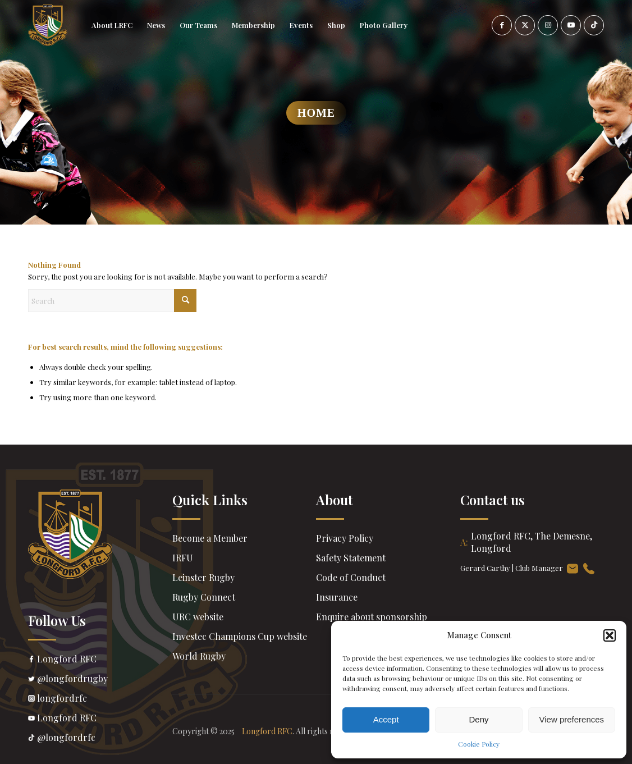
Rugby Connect (203, 597)
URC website (197, 617)
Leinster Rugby (203, 577)
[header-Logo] (47, 25)
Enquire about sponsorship (371, 617)
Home (316, 113)
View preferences (571, 719)
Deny (478, 719)
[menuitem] (112, 25)
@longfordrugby (100, 679)
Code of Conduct (351, 577)
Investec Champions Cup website (239, 636)
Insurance (337, 597)
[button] (609, 635)
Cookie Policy (479, 743)
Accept (386, 719)
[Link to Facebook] (502, 25)
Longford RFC (100, 660)
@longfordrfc (100, 738)
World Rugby (199, 656)
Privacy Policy (344, 538)
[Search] (112, 300)
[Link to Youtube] (571, 25)
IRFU (182, 558)
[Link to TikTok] (594, 25)
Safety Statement (351, 558)
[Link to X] (525, 25)
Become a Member (210, 538)
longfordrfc (100, 699)
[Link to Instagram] (548, 25)
